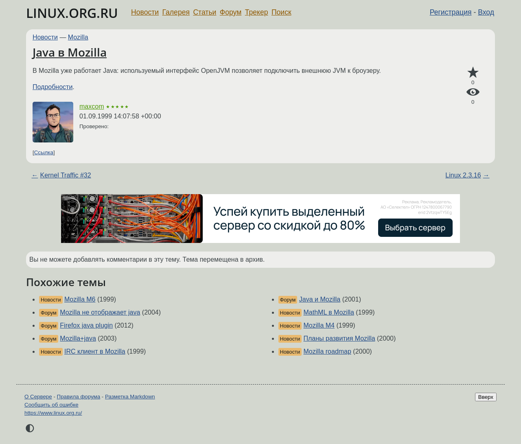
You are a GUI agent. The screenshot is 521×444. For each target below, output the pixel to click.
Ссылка (43, 152)
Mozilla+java (78, 338)
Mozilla (78, 37)
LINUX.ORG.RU (72, 13)
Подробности (52, 86)
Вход (486, 12)
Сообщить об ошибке (51, 405)
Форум (230, 12)
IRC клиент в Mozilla (94, 351)
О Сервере (38, 397)
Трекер (256, 12)
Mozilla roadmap (327, 351)
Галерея (176, 12)
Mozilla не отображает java (100, 312)
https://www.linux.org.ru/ (53, 413)
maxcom (91, 106)
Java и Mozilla (319, 299)
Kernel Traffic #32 (65, 175)
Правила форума (79, 397)
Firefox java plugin (86, 325)
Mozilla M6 (79, 299)
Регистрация (451, 12)
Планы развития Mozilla (339, 338)
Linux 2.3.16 (463, 175)
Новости (145, 12)
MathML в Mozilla (329, 312)
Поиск (281, 12)
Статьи (204, 12)
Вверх (485, 397)
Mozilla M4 (319, 325)
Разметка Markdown (130, 397)
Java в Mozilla (70, 52)
